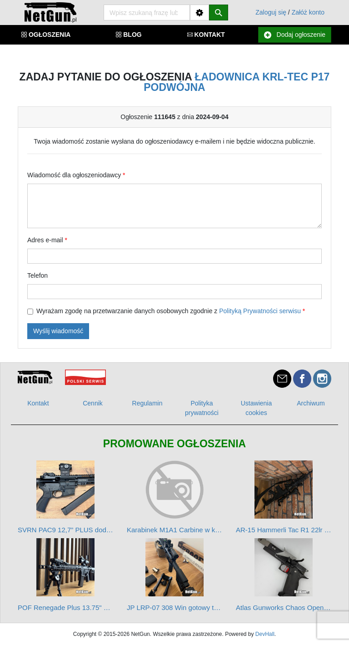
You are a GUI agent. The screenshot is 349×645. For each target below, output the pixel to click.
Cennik (93, 403)
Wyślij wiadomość (58, 331)
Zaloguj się (270, 12)
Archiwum (310, 403)
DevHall (264, 634)
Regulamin (147, 403)
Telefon (37, 275)
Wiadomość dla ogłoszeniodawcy (76, 175)
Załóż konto (308, 12)
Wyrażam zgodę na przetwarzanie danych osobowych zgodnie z (170, 311)
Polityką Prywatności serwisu (260, 311)
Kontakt (38, 403)
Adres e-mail (47, 240)
